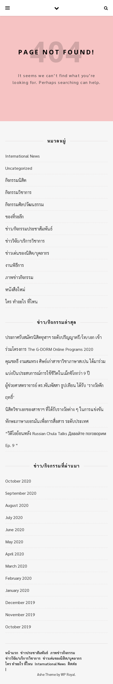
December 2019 (20, 602)
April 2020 (14, 553)
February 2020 (18, 578)
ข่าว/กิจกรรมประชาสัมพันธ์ (28, 229)
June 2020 (14, 529)
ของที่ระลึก (14, 216)
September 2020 (20, 493)
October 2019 (18, 626)
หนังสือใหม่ (15, 289)
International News (22, 156)
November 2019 (20, 614)
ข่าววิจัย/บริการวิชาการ (25, 241)
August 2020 (16, 505)
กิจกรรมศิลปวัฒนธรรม (24, 204)
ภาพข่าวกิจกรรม (19, 277)
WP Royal (68, 674)
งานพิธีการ (14, 265)
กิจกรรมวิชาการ (18, 192)
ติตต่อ (72, 664)
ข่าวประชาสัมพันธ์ (34, 652)
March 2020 (16, 566)
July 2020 (14, 517)
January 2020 (17, 590)
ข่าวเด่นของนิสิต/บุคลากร (27, 253)
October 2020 (18, 481)
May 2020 (14, 541)
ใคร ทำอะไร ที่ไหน (21, 301)
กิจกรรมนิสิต (15, 180)
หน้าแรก (11, 652)
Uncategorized (18, 168)
